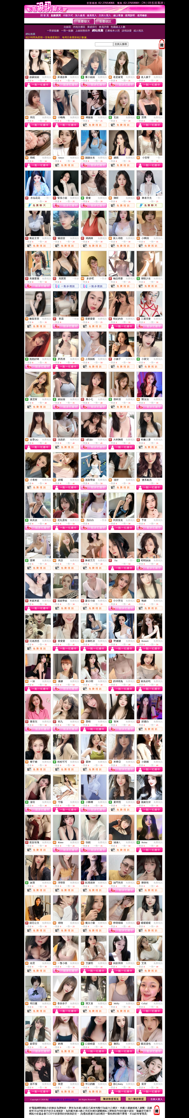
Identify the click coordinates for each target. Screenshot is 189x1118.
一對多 (75, 278)
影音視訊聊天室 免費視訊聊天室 (63, 1099)
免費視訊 (46, 77)
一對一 (159, 157)
